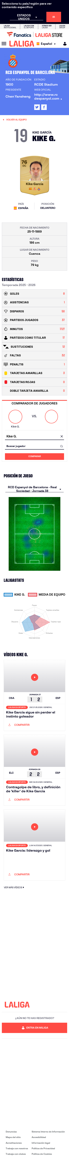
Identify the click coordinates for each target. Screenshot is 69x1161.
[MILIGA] (64, 43)
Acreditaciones (14, 1143)
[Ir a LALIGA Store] (34, 34)
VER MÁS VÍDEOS (14, 887)
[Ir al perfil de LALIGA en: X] (37, 107)
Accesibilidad (39, 1137)
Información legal (41, 1143)
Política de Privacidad (43, 1148)
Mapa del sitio (13, 1137)
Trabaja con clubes (16, 1154)
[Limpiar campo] (61, 436)
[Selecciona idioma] (47, 44)
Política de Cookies (42, 1154)
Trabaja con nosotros (17, 1148)
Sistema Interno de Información (48, 1131)
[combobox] (34, 436)
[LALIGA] (21, 44)
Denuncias (11, 1131)
